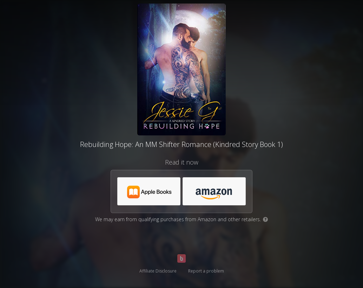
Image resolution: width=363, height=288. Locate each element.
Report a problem (206, 271)
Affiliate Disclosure (158, 271)
